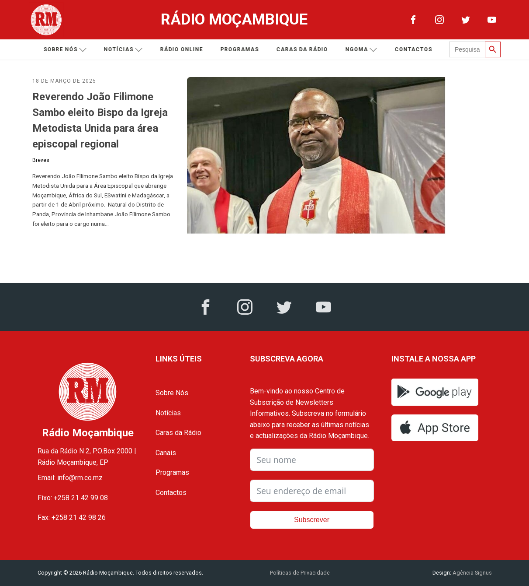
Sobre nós (66, 49)
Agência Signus (471, 572)
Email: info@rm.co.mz (70, 478)
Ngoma (362, 49)
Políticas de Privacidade (300, 572)
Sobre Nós (172, 393)
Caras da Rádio (303, 49)
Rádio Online (182, 49)
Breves (40, 160)
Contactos (414, 49)
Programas (240, 49)
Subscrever (311, 519)
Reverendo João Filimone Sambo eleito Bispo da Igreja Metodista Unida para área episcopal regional (100, 120)
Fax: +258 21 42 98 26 (72, 517)
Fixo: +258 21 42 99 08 (73, 498)
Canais (166, 453)
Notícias (124, 49)
